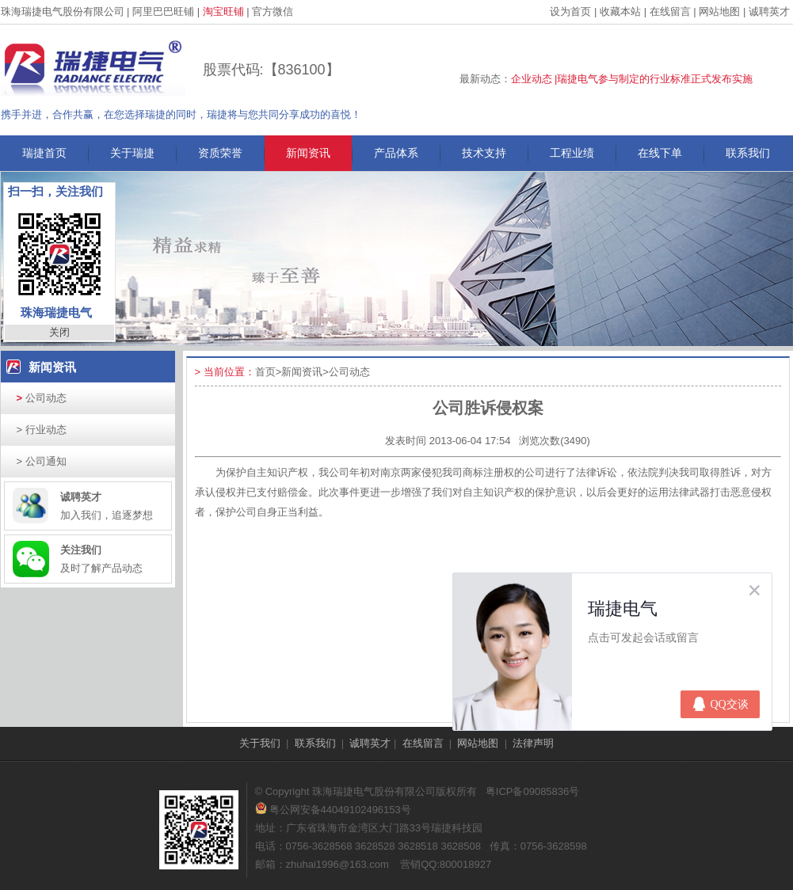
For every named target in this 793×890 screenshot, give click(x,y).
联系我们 (748, 152)
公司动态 (42, 398)
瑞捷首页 (44, 152)
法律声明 (533, 743)
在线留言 (670, 11)
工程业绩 (572, 152)
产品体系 (396, 152)
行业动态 (42, 429)
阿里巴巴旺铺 (163, 11)
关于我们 (259, 743)
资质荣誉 (220, 152)
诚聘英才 (769, 11)
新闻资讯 (308, 152)
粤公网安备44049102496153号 (333, 810)
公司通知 (42, 461)
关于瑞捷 (132, 152)
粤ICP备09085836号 (533, 791)
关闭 (59, 332)
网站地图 (719, 11)
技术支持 (484, 152)
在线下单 (660, 152)
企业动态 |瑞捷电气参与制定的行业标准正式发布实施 (632, 79)
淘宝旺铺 (223, 11)
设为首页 (570, 11)
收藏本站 (620, 11)
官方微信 (272, 11)
